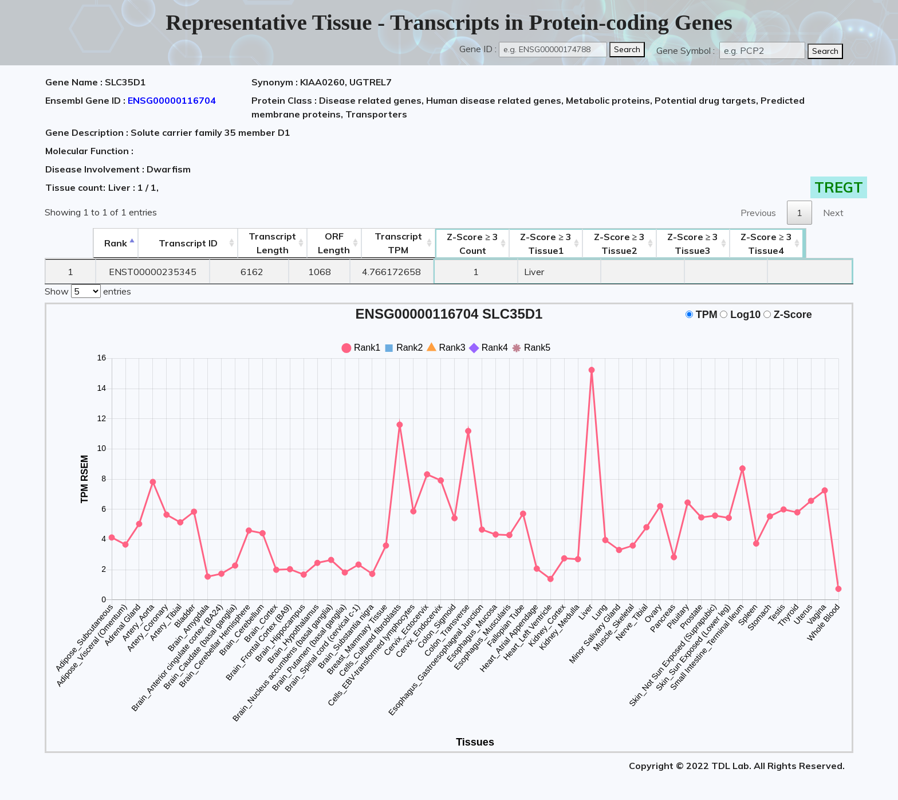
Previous (758, 212)
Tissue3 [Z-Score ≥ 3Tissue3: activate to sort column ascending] (727, 243)
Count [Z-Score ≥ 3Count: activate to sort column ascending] (477, 243)
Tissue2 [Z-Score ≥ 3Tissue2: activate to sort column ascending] (643, 243)
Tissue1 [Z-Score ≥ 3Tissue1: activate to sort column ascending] (560, 243)
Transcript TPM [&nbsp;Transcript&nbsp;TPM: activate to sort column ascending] (393, 243)
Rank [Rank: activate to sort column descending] (70, 243)
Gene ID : (478, 48)
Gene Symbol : (686, 50)
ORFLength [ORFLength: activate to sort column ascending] (320, 243)
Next (833, 212)
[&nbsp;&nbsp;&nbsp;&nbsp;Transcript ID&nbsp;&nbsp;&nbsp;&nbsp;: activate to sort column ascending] (153, 243)
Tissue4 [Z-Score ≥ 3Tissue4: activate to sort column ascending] (811, 243)
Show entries (88, 290)
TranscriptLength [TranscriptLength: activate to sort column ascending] (250, 243)
